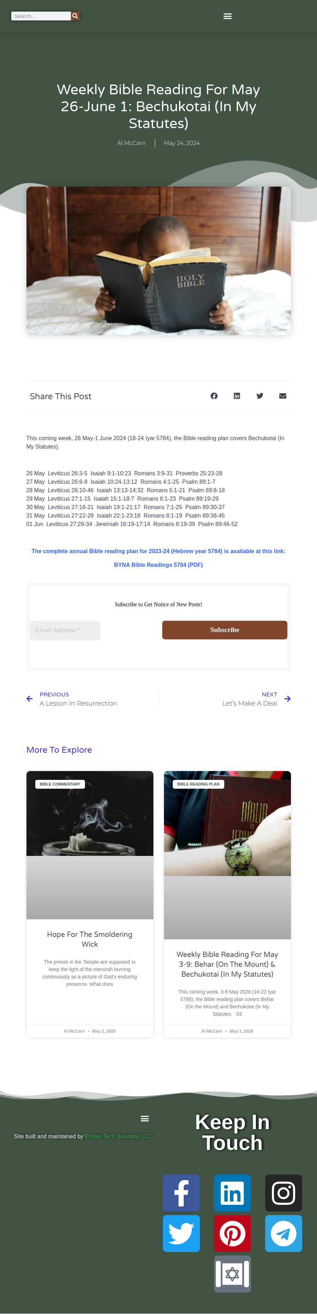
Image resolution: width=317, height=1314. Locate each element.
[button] (227, 16)
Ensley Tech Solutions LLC (118, 1137)
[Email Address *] (65, 630)
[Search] (75, 16)
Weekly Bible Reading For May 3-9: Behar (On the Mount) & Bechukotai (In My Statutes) (227, 965)
